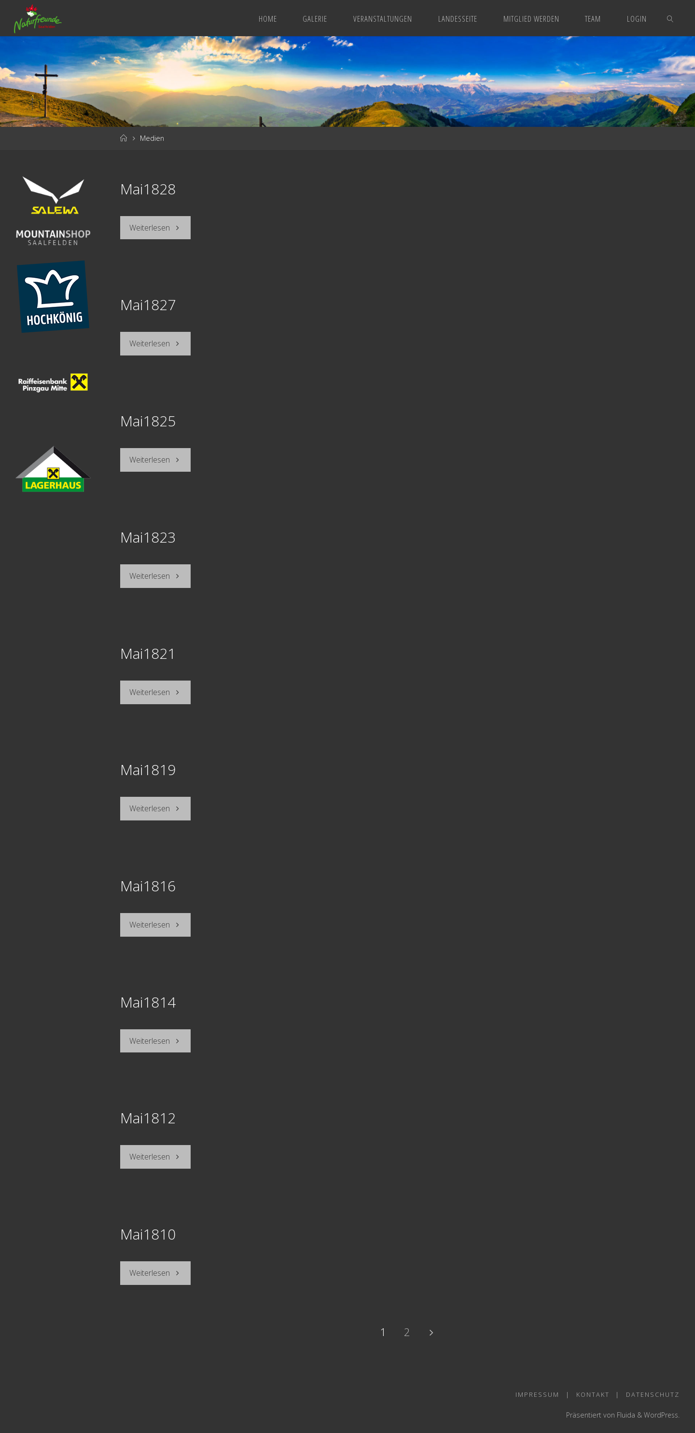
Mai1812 (148, 1115)
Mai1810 (148, 1231)
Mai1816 (148, 883)
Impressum (537, 1390)
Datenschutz (653, 1390)
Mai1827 (148, 304)
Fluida (623, 1411)
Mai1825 (148, 420)
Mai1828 (148, 189)
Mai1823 (148, 536)
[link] (670, 18)
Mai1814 (148, 999)
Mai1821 (148, 652)
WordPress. (661, 1411)
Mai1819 (148, 768)
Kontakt (592, 1390)
